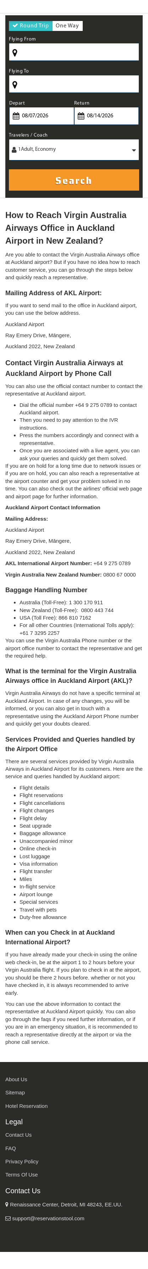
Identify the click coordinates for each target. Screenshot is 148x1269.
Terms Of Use (21, 1175)
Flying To (19, 71)
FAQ (10, 1148)
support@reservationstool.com (44, 1218)
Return (82, 103)
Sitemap (15, 1092)
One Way (67, 27)
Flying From (22, 39)
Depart (17, 103)
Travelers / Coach (28, 135)
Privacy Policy (21, 1161)
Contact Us (18, 1135)
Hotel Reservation (26, 1106)
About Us (16, 1079)
